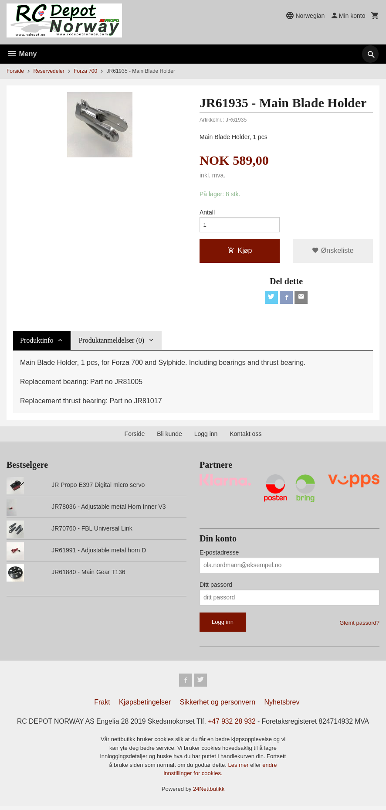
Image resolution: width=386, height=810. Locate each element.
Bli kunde (169, 436)
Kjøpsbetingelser (145, 705)
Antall (207, 212)
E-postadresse (219, 554)
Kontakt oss (245, 436)
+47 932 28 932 (232, 724)
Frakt (102, 705)
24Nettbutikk (208, 792)
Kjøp (239, 252)
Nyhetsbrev (282, 705)
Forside (15, 71)
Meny (22, 54)
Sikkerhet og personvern (217, 705)
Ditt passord (216, 586)
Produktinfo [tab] (36, 343)
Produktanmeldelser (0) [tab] (111, 343)
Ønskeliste (332, 252)
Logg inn (206, 436)
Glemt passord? (359, 625)
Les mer (239, 768)
